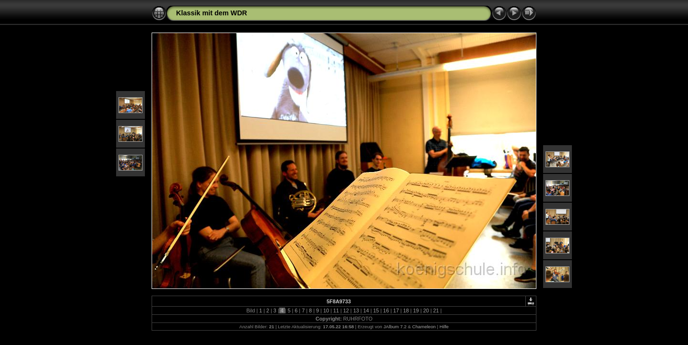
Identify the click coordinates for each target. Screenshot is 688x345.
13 (356, 310)
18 (406, 310)
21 (436, 310)
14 (366, 310)
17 (395, 310)
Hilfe (444, 326)
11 (336, 310)
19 (416, 310)
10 (326, 310)
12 (346, 310)
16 (386, 310)
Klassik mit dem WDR (211, 13)
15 (376, 310)
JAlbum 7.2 (394, 326)
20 (426, 310)
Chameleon (424, 326)
